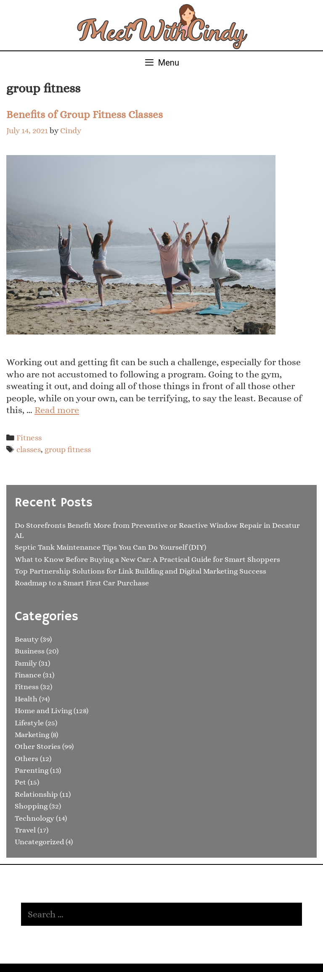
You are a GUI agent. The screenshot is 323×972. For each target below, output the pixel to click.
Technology (34, 818)
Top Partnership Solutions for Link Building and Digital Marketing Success (140, 571)
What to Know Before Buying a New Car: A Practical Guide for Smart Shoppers (147, 559)
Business (30, 651)
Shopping (31, 806)
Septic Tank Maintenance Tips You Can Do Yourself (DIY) (110, 547)
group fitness (68, 449)
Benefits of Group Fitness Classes (84, 114)
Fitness (29, 437)
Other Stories (38, 746)
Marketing (32, 734)
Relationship (36, 794)
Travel (25, 830)
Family (26, 663)
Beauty (27, 639)
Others (26, 758)
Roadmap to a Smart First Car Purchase (82, 583)
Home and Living (43, 710)
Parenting (31, 770)
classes (28, 449)
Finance (28, 675)
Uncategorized (39, 842)
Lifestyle (29, 723)
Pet (20, 782)
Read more (56, 410)
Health (26, 699)
